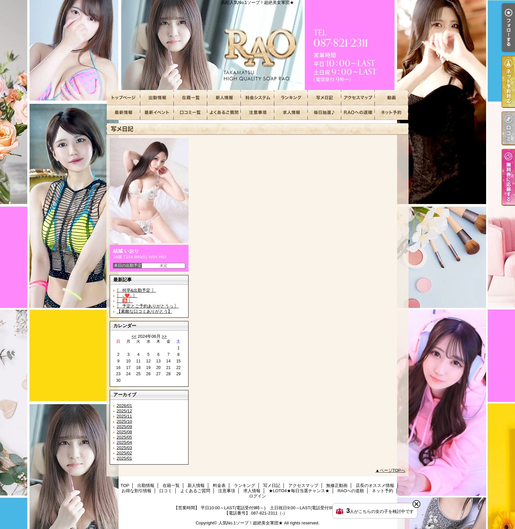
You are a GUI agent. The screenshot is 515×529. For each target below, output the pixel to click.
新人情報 (224, 97)
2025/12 (124, 410)
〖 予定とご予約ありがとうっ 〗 (148, 306)
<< (133, 336)
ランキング (291, 97)
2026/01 (124, 405)
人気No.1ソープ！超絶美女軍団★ (250, 522)
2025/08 (124, 431)
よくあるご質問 (224, 112)
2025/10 (124, 421)
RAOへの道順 (358, 112)
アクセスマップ (358, 97)
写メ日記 (324, 97)
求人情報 (291, 112)
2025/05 (124, 437)
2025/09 (124, 426)
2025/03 (124, 447)
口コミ (190, 112)
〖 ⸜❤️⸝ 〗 (127, 295)
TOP (123, 97)
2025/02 (124, 452)
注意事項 (257, 112)
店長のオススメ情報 (123, 112)
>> (164, 336)
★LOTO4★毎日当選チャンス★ (324, 112)
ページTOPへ (393, 470)
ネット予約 (391, 112)
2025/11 (124, 416)
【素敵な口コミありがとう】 (144, 311)
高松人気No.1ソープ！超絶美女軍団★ (257, 45)
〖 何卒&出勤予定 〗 (136, 290)
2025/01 (124, 458)
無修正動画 (391, 97)
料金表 (257, 97)
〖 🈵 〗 (125, 300)
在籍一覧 (190, 97)
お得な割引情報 (157, 112)
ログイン (257, 496)
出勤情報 (157, 97)
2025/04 (124, 442)
